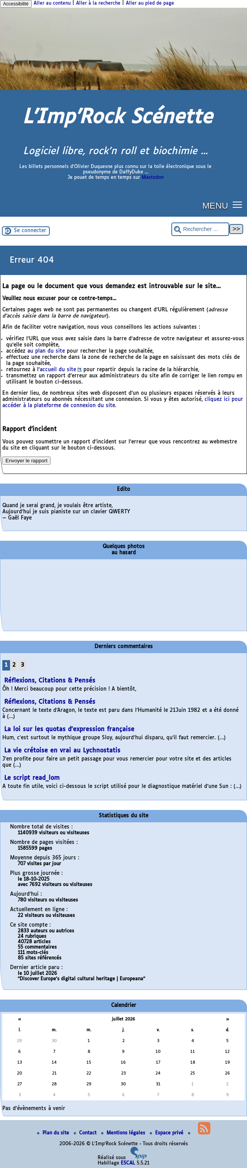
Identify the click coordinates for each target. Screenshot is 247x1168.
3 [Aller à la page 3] (22, 665)
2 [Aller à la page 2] (13, 665)
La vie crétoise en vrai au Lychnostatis (62, 751)
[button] (237, 204)
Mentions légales (124, 1133)
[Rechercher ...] (200, 229)
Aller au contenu (52, 3)
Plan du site (54, 1133)
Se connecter (30, 230)
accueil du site (58, 369)
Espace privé (167, 1133)
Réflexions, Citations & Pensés (49, 681)
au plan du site (46, 351)
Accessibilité (16, 4)
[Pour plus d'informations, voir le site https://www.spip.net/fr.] (138, 1158)
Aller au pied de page (150, 3)
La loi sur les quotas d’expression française (69, 729)
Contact (86, 1133)
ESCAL (128, 1163)
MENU (215, 205)
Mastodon (153, 177)
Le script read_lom (32, 778)
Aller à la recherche (98, 3)
